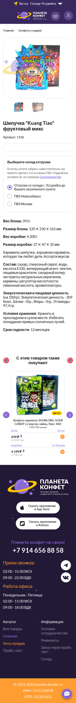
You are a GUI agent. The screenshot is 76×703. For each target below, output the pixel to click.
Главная (8, 30)
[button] (69, 415)
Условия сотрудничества (54, 631)
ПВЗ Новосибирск (24, 196)
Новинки (10, 636)
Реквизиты (50, 640)
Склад (46, 659)
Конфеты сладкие (30, 30)
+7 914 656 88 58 (38, 550)
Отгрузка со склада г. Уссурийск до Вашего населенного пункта (36, 187)
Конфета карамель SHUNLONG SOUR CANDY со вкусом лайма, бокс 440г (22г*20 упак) (38, 424)
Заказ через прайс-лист (57, 649)
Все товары (12, 629)
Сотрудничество (50, 177)
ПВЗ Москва (19, 203)
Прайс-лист (12, 650)
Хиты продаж (14, 643)
